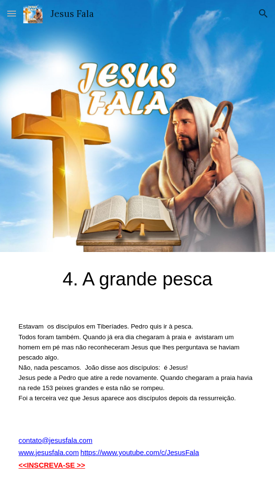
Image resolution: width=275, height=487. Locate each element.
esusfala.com (58, 452)
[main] (137, 279)
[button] (11, 13)
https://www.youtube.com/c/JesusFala (139, 452)
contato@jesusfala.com (55, 440)
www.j (27, 452)
